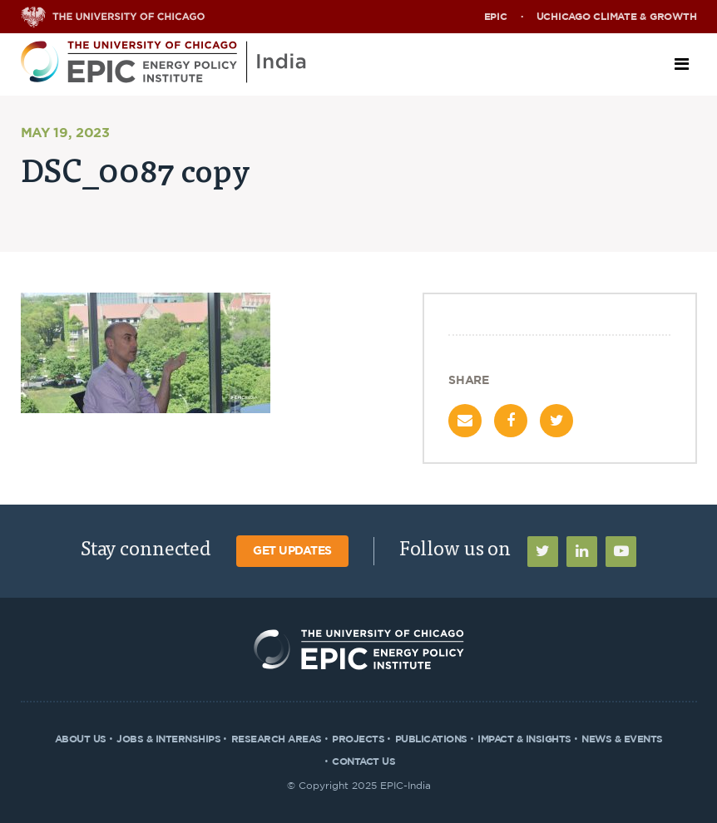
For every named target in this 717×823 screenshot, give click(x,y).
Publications (431, 739)
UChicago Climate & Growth (617, 17)
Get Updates (292, 551)
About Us (80, 739)
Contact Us (363, 761)
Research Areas (276, 739)
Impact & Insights (524, 739)
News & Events (622, 739)
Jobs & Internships (168, 739)
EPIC (495, 17)
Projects (358, 739)
